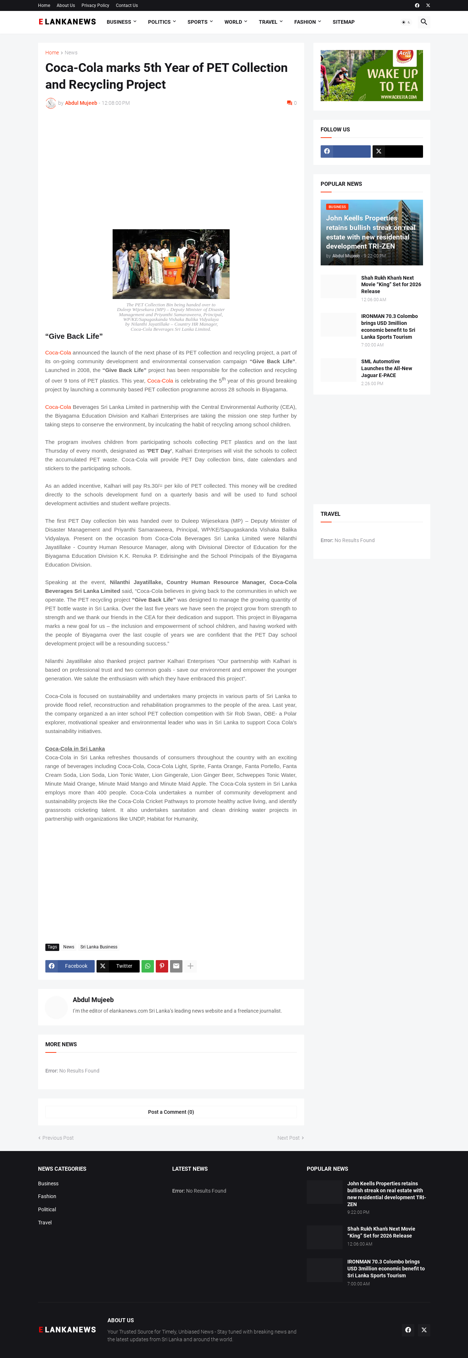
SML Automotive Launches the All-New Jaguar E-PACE (386, 368)
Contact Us (127, 5)
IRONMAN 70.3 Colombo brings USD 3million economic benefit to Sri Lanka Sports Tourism (389, 326)
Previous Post (58, 1138)
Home (44, 5)
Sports (198, 22)
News (71, 52)
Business (119, 22)
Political (47, 1209)
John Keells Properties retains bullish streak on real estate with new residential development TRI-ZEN (386, 1194)
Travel (268, 22)
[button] (406, 22)
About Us (66, 5)
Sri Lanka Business (98, 947)
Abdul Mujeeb (93, 1000)
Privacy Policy (95, 5)
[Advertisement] (171, 169)
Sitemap (344, 22)
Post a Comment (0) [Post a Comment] (171, 1112)
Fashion (305, 22)
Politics (159, 22)
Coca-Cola (58, 352)
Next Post (289, 1138)
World (233, 22)
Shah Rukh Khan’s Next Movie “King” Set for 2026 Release (391, 285)
